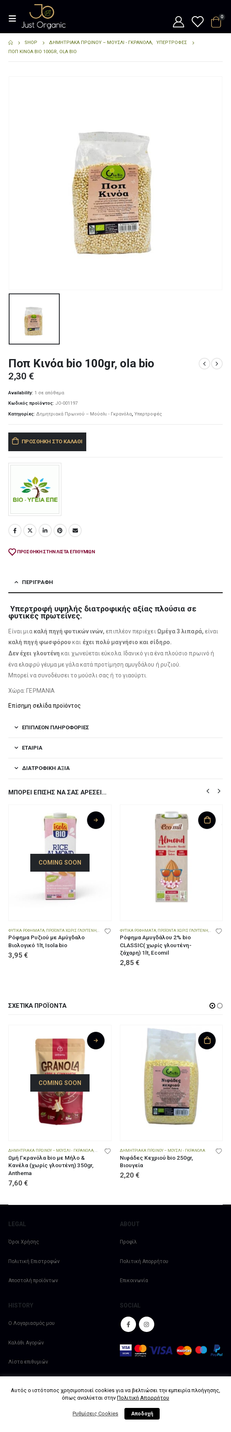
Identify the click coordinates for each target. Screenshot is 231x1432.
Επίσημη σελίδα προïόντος (44, 705)
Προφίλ (128, 1242)
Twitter (29, 530)
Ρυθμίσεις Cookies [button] (95, 1413)
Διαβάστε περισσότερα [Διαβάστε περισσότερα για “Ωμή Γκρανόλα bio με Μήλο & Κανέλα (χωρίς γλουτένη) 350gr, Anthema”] (96, 1040)
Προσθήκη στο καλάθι (52, 441)
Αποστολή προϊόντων (33, 1280)
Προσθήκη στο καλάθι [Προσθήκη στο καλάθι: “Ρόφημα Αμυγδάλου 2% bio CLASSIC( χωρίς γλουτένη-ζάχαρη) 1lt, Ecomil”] (207, 820)
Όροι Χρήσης (23, 1242)
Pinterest (60, 530)
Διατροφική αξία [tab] (46, 768)
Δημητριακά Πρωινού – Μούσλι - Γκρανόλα (84, 414)
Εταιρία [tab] (32, 748)
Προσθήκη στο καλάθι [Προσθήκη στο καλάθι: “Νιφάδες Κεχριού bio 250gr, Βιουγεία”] (207, 1040)
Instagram (146, 1324)
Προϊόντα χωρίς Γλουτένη (71, 930)
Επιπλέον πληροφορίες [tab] (55, 727)
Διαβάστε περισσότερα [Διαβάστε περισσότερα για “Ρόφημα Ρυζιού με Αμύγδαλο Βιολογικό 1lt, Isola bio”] (96, 820)
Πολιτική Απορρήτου (144, 1261)
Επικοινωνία (134, 1280)
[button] (208, 790)
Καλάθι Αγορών (26, 1343)
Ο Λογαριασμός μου (31, 1323)
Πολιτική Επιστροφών (34, 1261)
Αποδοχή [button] (142, 1414)
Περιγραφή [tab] (37, 582)
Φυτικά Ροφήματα (26, 930)
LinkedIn (45, 530)
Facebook (15, 530)
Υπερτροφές (148, 414)
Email (75, 530)
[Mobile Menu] (15, 19)
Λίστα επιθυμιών (28, 1362)
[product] (60, 856)
